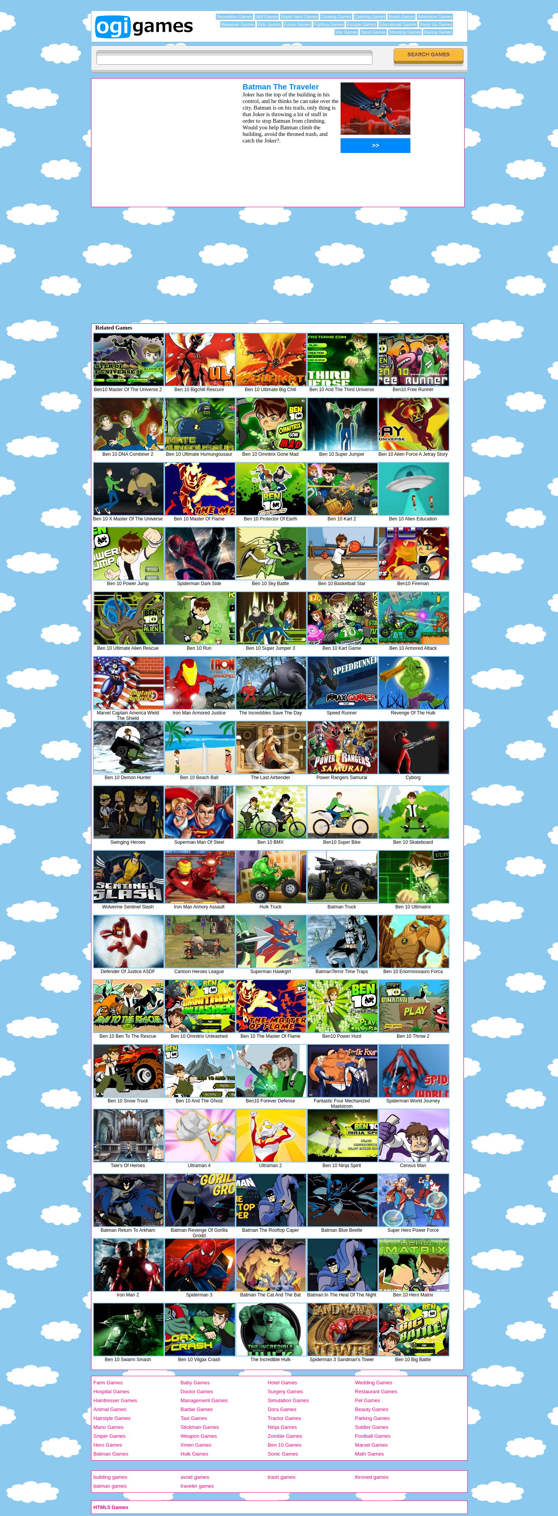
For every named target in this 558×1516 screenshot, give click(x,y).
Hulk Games (194, 1454)
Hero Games (107, 1445)
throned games (372, 1477)
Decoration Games (234, 16)
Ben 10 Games (284, 1445)
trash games (282, 1477)
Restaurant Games (376, 1391)
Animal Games (109, 1409)
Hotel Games (282, 1383)
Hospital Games (111, 1391)
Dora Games (282, 1409)
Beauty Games (371, 1409)
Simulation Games (288, 1400)
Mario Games (108, 1427)
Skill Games (266, 16)
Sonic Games (283, 1454)
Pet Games (367, 1400)
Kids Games (269, 24)
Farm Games (108, 1383)
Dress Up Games (436, 24)
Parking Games (372, 1418)
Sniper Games (109, 1436)
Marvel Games (371, 1445)
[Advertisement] (157, 136)
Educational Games (398, 24)
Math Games (369, 1454)
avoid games (195, 1477)
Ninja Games (282, 1427)
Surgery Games (285, 1391)
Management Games (204, 1400)
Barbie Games (197, 1409)
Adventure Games (435, 16)
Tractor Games (284, 1418)
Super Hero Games (299, 16)
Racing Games (438, 32)
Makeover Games (238, 24)
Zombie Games (285, 1436)
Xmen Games (196, 1445)
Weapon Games (199, 1436)
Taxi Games (194, 1418)
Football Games (373, 1436)
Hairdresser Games (115, 1400)
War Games (346, 32)
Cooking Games (336, 16)
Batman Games (110, 1454)
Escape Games (361, 24)
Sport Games (373, 32)
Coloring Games (370, 16)
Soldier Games (371, 1427)
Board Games (401, 16)
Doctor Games (197, 1391)
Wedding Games (374, 1383)
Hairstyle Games (112, 1418)
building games (110, 1477)
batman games (110, 1486)
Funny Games (297, 24)
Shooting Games (405, 32)
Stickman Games (200, 1427)
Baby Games (195, 1383)
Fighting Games (329, 24)
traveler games (197, 1486)
